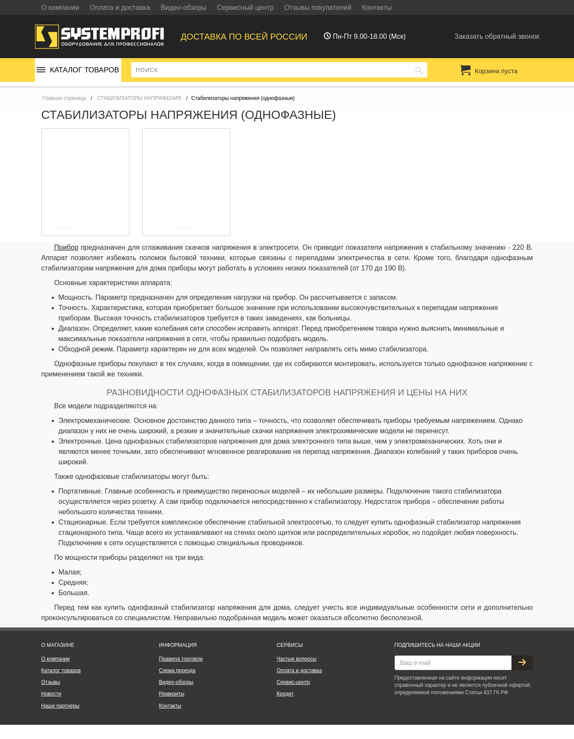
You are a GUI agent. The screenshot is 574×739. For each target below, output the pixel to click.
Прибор (66, 247)
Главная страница (64, 98)
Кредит (285, 694)
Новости (51, 694)
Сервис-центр (293, 682)
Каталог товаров (78, 70)
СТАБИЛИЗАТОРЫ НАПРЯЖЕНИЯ (139, 98)
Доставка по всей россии (244, 36)
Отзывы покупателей (317, 7)
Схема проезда (177, 671)
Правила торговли (181, 659)
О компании (60, 7)
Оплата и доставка (120, 7)
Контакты (377, 7)
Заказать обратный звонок (497, 36)
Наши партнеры (60, 706)
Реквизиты (172, 694)
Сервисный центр (245, 7)
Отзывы (50, 682)
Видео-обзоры (184, 7)
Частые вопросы (297, 659)
